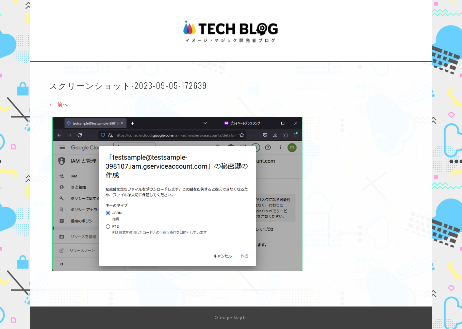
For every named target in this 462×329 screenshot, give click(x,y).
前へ (58, 104)
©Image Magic (231, 317)
